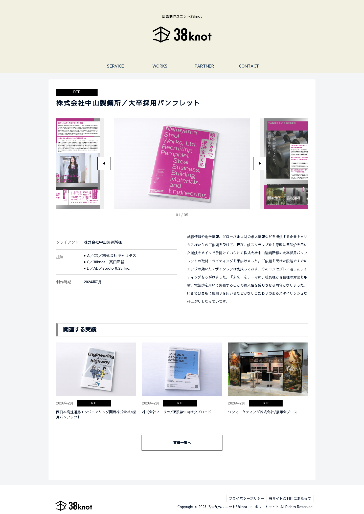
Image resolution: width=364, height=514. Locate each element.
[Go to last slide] (103, 163)
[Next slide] (260, 163)
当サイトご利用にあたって (289, 498)
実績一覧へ (182, 442)
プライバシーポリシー (245, 498)
